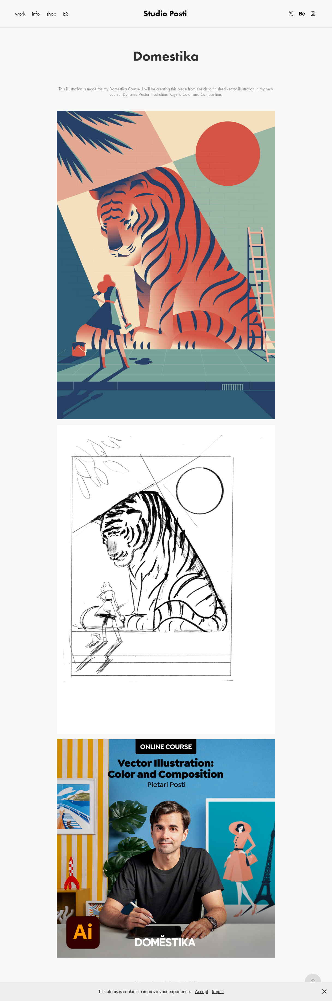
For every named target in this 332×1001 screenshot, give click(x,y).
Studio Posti (166, 13)
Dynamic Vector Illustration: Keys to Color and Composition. (172, 94)
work (20, 13)
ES (65, 13)
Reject (218, 991)
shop (51, 13)
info (36, 13)
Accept (201, 991)
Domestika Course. (125, 88)
